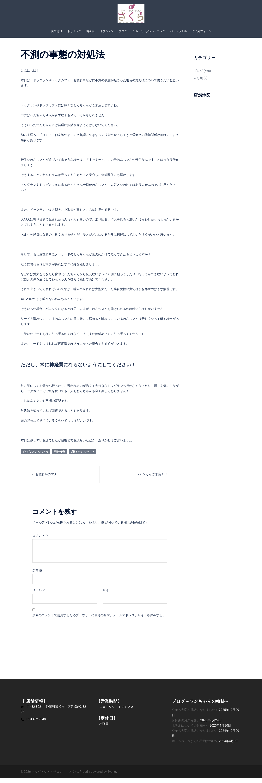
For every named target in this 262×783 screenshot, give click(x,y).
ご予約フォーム (201, 31)
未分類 (198, 83)
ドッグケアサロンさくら (35, 456)
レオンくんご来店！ (150, 479)
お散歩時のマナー (47, 479)
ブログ (123, 31)
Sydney (112, 776)
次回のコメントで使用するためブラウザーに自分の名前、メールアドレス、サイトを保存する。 (99, 620)
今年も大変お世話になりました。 (195, 735)
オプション (106, 31)
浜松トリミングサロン (82, 456)
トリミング (74, 31)
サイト (107, 595)
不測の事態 (59, 456)
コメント (40, 540)
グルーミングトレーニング (148, 31)
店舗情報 (56, 31)
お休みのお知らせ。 (186, 725)
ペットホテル (178, 31)
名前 (37, 575)
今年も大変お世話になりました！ (195, 714)
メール (39, 595)
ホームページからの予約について (195, 746)
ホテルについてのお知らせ (190, 730)
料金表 (90, 31)
